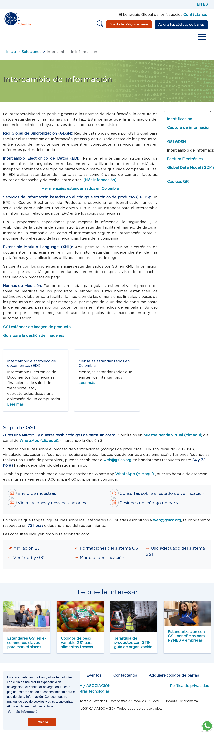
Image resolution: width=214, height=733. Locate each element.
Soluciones (31, 52)
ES (205, 4)
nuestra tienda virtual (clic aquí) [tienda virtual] (172, 435)
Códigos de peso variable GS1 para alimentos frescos (77, 642)
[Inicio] (17, 18)
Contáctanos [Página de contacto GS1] (195, 14)
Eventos (93, 675)
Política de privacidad (189, 686)
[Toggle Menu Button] (202, 37)
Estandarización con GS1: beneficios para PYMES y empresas (186, 636)
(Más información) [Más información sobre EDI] (99, 180)
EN (199, 4)
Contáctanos (125, 675)
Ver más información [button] (23, 711)
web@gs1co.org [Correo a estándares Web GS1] (117, 460)
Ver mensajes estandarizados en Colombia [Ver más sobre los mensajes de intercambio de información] (80, 188)
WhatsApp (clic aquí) (135, 474)
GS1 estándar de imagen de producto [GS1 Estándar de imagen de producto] (37, 327)
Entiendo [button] (42, 722)
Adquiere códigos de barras (174, 675)
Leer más (15, 404)
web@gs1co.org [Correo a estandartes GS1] (167, 520)
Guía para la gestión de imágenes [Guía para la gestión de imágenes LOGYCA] (33, 335)
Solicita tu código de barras (129, 24)
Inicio (11, 52)
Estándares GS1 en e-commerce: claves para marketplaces (26, 642)
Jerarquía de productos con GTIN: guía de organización (133, 642)
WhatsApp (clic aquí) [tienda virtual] (38, 440)
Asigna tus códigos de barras (181, 24)
